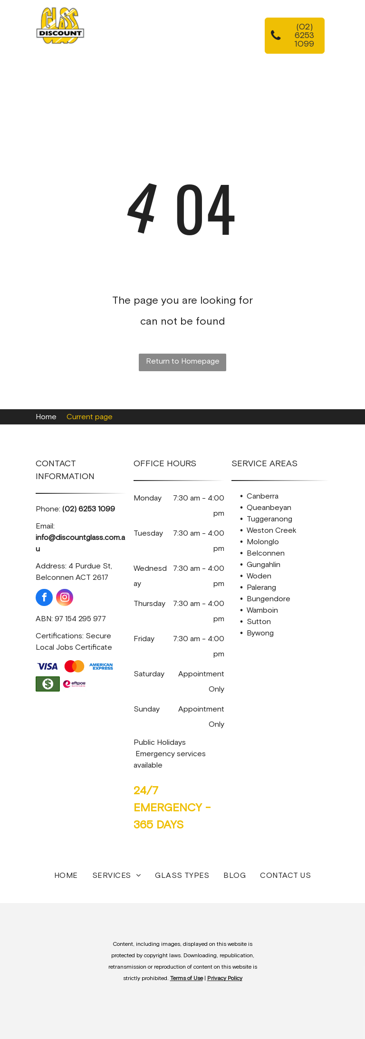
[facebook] (44, 598)
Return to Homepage (183, 361)
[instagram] (64, 598)
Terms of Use (186, 978)
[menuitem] (169, 31)
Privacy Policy (224, 978)
